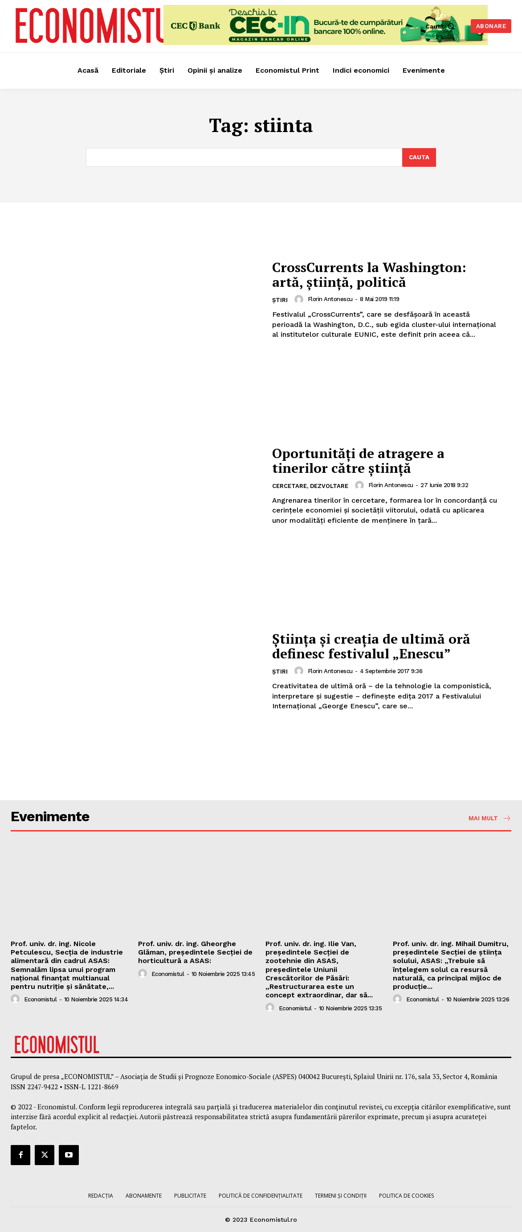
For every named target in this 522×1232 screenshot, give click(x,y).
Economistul (40, 999)
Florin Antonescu (330, 299)
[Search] (419, 157)
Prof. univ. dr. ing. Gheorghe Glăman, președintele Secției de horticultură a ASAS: (195, 952)
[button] (442, 26)
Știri (280, 300)
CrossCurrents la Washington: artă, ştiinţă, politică (369, 274)
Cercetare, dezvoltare (310, 486)
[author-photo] (300, 299)
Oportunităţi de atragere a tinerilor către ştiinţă (358, 460)
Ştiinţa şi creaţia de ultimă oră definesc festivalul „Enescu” (371, 646)
